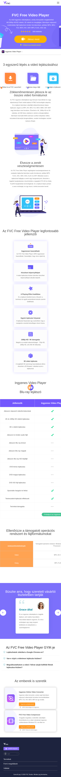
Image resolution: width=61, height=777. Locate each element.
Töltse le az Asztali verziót (30, 45)
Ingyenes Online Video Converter (31, 692)
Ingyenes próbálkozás (27, 704)
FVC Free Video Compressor (29, 715)
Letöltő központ (11, 749)
